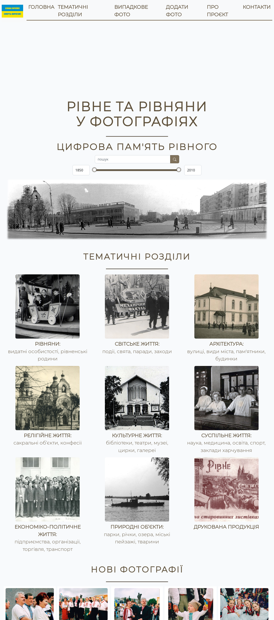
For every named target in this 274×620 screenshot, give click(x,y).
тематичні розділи (73, 11)
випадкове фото (131, 11)
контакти (257, 7)
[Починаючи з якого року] (81, 170)
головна (41, 7)
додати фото (177, 11)
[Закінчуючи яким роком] (192, 170)
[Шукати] (174, 159)
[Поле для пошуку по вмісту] (132, 159)
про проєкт (217, 11)
